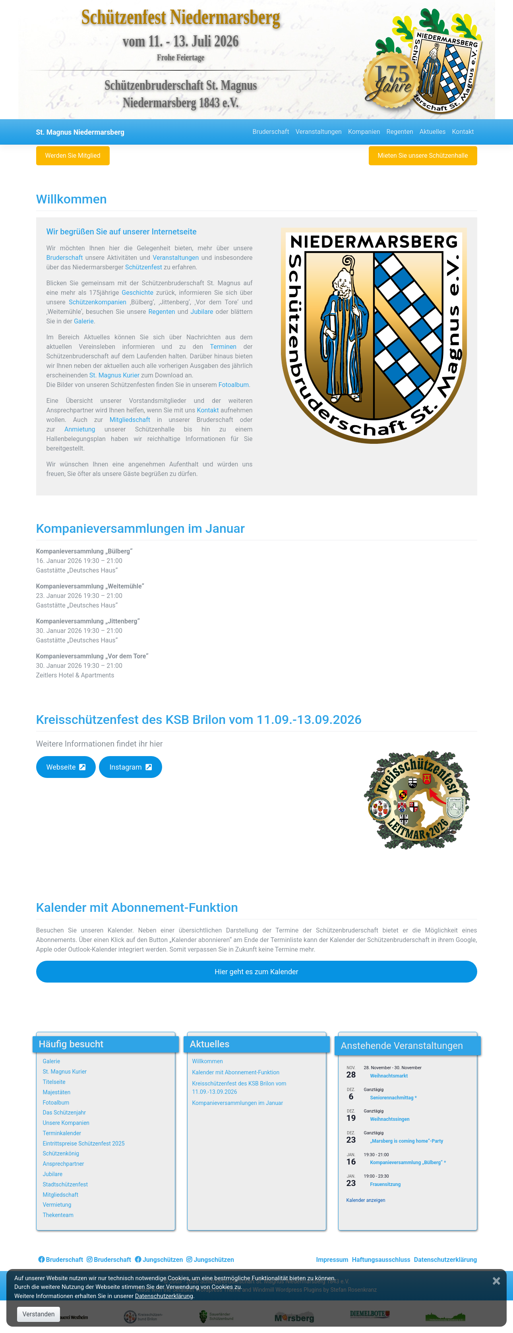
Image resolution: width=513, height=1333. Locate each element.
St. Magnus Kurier (114, 375)
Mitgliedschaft (130, 420)
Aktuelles (433, 131)
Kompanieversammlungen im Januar (140, 528)
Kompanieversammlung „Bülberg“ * (408, 1163)
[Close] (497, 1281)
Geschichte (137, 292)
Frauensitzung (385, 1184)
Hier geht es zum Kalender (256, 971)
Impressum (332, 1259)
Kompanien (364, 131)
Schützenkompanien (97, 302)
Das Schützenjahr (64, 1112)
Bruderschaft (271, 131)
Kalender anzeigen (366, 1200)
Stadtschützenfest (65, 1184)
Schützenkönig (61, 1153)
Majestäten (57, 1092)
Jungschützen (159, 1259)
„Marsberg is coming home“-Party (406, 1141)
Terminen (223, 346)
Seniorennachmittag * (393, 1098)
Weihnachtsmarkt (389, 1076)
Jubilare (202, 311)
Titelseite (54, 1082)
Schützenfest (143, 267)
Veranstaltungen (319, 131)
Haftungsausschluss (381, 1259)
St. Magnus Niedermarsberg (80, 132)
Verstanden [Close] (38, 1314)
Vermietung (57, 1204)
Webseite (60, 767)
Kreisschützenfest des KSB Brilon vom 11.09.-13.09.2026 (199, 719)
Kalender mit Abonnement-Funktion (137, 907)
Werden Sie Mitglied (72, 155)
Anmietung (79, 429)
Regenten (400, 131)
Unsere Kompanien (66, 1123)
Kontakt (463, 131)
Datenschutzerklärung (445, 1259)
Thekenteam (58, 1215)
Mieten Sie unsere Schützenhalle (423, 155)
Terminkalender (62, 1133)
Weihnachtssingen (390, 1119)
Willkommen (71, 199)
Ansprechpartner (63, 1164)
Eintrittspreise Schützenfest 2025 (84, 1143)
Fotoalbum (234, 385)
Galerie (84, 321)
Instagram (125, 767)
